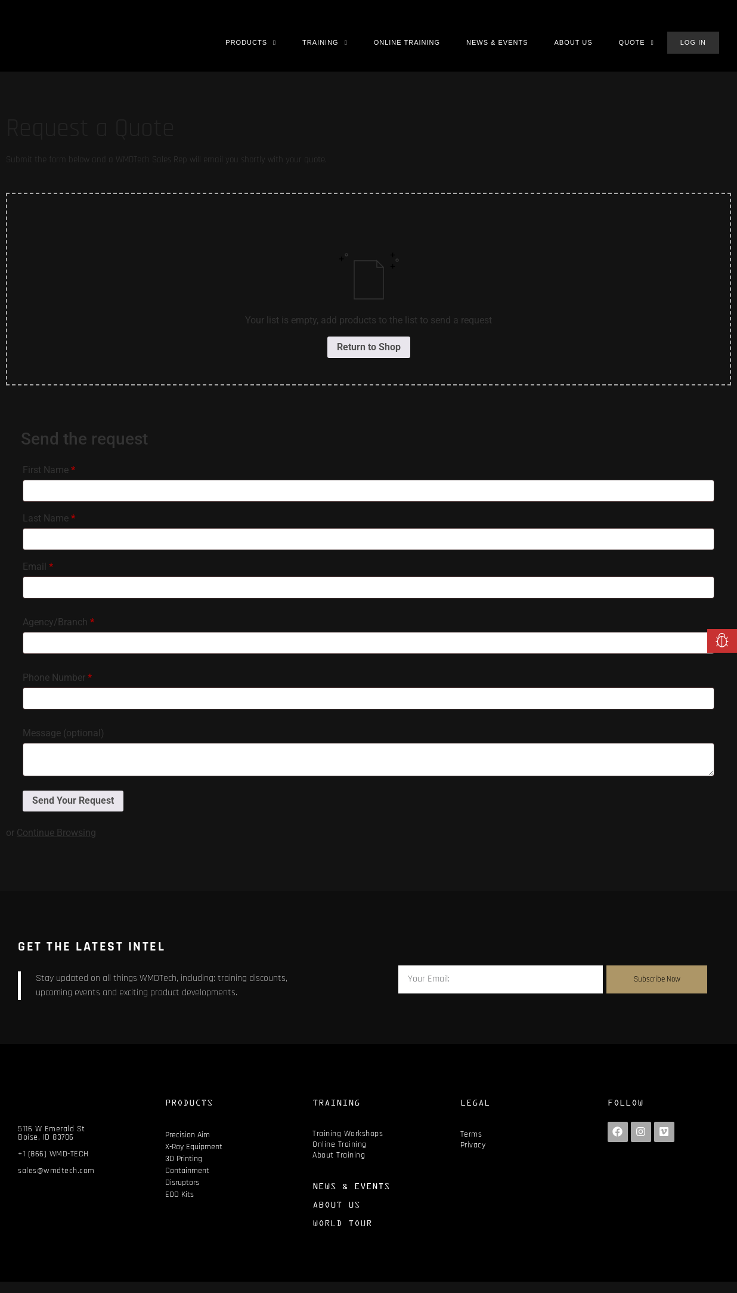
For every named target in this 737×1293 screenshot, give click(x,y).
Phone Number (57, 689)
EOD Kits (179, 1206)
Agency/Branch (58, 633)
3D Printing (183, 1170)
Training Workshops (347, 1145)
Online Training (339, 1155)
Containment (187, 1182)
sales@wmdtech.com (56, 1182)
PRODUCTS (189, 1114)
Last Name (49, 529)
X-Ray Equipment (193, 1158)
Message (63, 744)
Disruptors (182, 1194)
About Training (338, 1166)
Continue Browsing (56, 844)
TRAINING (336, 1114)
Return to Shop (369, 358)
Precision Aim (187, 1146)
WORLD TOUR (342, 1234)
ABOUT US (336, 1216)
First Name (49, 481)
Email (38, 578)
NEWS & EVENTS (351, 1197)
